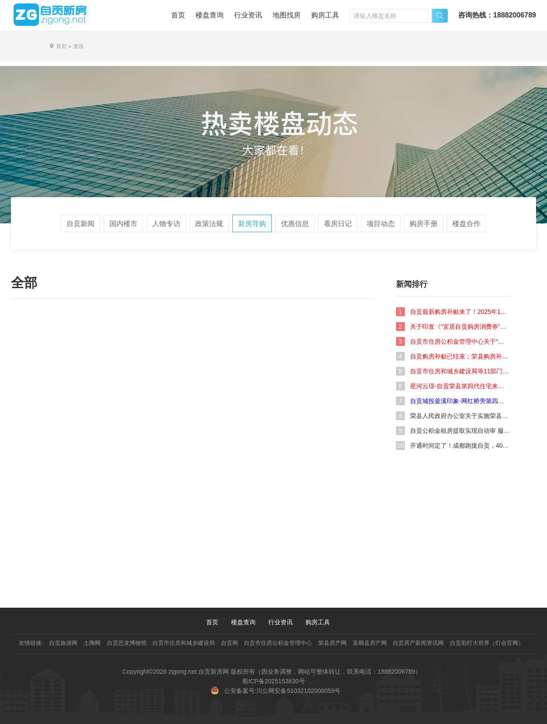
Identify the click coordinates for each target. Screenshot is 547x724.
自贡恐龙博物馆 (127, 643)
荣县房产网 (332, 643)
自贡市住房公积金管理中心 (278, 643)
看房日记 (338, 223)
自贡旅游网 (63, 643)
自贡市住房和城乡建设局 (183, 643)
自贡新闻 (81, 223)
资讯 (78, 46)
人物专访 (166, 223)
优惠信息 (295, 223)
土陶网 (92, 643)
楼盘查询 (210, 15)
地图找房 (287, 15)
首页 (178, 15)
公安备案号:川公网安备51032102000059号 (282, 690)
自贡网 (229, 643)
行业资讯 (248, 15)
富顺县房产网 (370, 643)
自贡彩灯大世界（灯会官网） (487, 643)
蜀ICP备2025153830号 (273, 681)
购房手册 (424, 223)
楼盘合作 (466, 223)
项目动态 (381, 223)
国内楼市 (123, 223)
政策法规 (209, 223)
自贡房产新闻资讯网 (418, 643)
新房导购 (252, 223)
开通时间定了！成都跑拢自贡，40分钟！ (465, 445)
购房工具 (325, 15)
